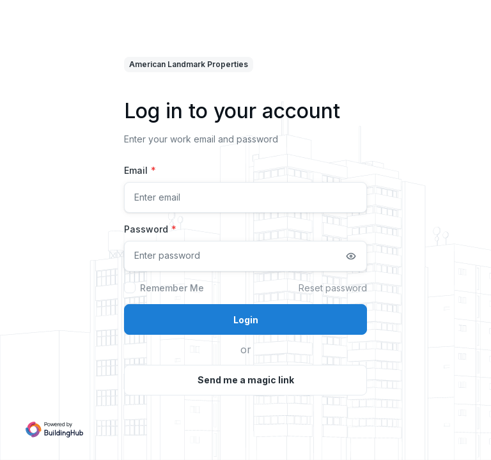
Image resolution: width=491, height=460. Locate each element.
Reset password (333, 287)
